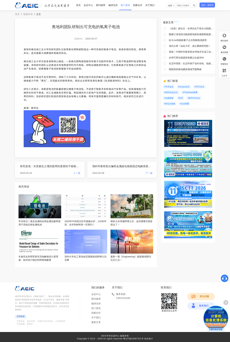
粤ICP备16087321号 (133, 339)
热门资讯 (125, 5)
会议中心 (88, 5)
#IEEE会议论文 (171, 92)
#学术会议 (168, 87)
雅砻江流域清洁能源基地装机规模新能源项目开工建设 (191, 34)
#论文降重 (184, 104)
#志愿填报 (168, 98)
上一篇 (76, 173)
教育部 (30, 324)
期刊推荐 (100, 5)
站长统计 (148, 339)
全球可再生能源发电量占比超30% (186, 57)
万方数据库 (60, 321)
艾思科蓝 (21, 321)
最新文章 (96, 322)
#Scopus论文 (184, 87)
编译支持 (113, 5)
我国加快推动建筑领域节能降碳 (185, 69)
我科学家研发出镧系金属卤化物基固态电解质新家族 (122, 166)
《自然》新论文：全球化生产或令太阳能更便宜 (191, 28)
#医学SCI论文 (194, 98)
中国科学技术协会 (45, 321)
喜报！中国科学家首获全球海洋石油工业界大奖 (191, 51)
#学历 (180, 98)
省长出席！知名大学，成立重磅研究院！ (190, 46)
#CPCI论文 (199, 87)
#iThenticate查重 (189, 92)
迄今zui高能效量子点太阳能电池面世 (188, 40)
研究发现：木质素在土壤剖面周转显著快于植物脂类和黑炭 (50, 166)
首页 (78, 5)
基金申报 (31, 321)
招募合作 (137, 5)
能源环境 (28, 14)
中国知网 (21, 324)
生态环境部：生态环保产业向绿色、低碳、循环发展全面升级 (191, 63)
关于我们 (150, 5)
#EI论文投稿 (169, 104)
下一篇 (149, 173)
